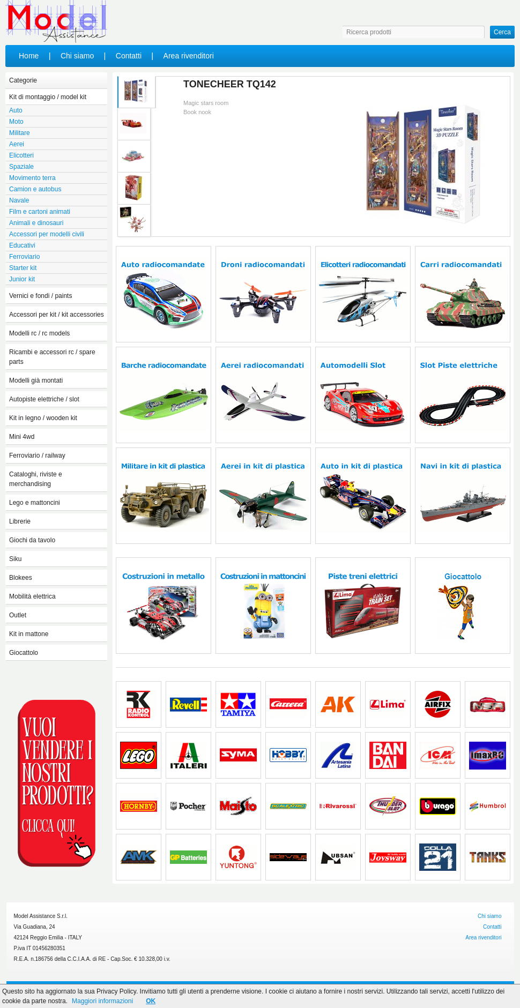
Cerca (502, 32)
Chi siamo (77, 55)
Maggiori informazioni (102, 1001)
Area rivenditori (189, 55)
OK (150, 1001)
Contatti (129, 55)
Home (29, 55)
